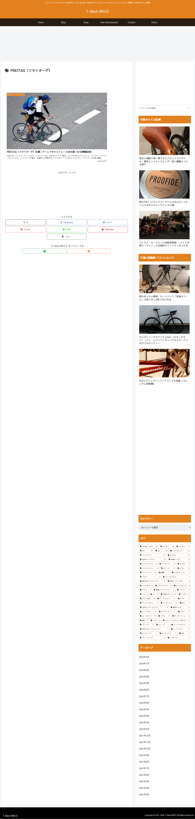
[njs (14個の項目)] (161, 551)
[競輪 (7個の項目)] (164, 573)
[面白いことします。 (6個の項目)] (179, 581)
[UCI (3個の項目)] (185, 603)
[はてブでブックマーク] (108, 207)
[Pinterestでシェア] (108, 214)
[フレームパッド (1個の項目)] (152, 638)
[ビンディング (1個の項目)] (148, 633)
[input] (165, 108)
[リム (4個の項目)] (144, 594)
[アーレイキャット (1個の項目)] (180, 625)
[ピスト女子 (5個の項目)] (146, 586)
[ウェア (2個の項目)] (155, 620)
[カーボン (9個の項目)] (183, 564)
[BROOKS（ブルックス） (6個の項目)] (152, 581)
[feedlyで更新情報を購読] (63, 236)
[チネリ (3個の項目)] (184, 612)
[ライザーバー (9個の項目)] (167, 564)
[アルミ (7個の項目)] (150, 577)
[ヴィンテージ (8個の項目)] (148, 573)
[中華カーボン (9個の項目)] (179, 560)
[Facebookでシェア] (67, 207)
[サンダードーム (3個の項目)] (181, 616)
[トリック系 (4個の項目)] (147, 599)
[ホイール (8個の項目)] (168, 568)
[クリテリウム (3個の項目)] (169, 603)
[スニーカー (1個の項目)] (147, 625)
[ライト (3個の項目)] (184, 599)
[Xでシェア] (25, 207)
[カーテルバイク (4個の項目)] (182, 586)
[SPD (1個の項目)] (184, 633)
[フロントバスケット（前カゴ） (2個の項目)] (176, 620)
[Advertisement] (67, 81)
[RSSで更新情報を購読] (69, 236)
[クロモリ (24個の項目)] (167, 546)
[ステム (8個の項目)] (183, 568)
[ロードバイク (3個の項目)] (148, 616)
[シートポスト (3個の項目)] (148, 612)
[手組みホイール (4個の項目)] (168, 594)
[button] (67, 221)
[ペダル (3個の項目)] (164, 616)
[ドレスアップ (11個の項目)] (152, 555)
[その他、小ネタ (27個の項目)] (149, 546)
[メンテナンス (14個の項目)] (180, 551)
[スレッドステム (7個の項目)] (176, 577)
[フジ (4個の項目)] (154, 594)
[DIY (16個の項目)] (146, 551)
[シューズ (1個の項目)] (162, 625)
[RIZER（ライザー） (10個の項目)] (153, 560)
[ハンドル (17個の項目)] (183, 546)
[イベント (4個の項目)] (183, 590)
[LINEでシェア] (67, 214)
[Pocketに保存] (25, 214)
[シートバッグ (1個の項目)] (180, 629)
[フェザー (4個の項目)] (184, 594)
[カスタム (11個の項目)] (179, 555)
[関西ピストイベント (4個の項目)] (164, 590)
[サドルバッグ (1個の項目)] (168, 633)
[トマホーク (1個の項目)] (179, 638)
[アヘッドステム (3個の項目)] (149, 603)
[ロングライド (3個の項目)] (167, 612)
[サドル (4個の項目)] (145, 590)
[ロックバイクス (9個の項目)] (148, 564)
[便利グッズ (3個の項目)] (180, 607)
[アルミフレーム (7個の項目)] (181, 573)
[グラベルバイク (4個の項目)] (163, 586)
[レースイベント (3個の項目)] (166, 599)
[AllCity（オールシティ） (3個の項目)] (154, 607)
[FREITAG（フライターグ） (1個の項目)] (154, 629)
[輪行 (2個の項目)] (144, 620)
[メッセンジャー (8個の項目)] (149, 568)
